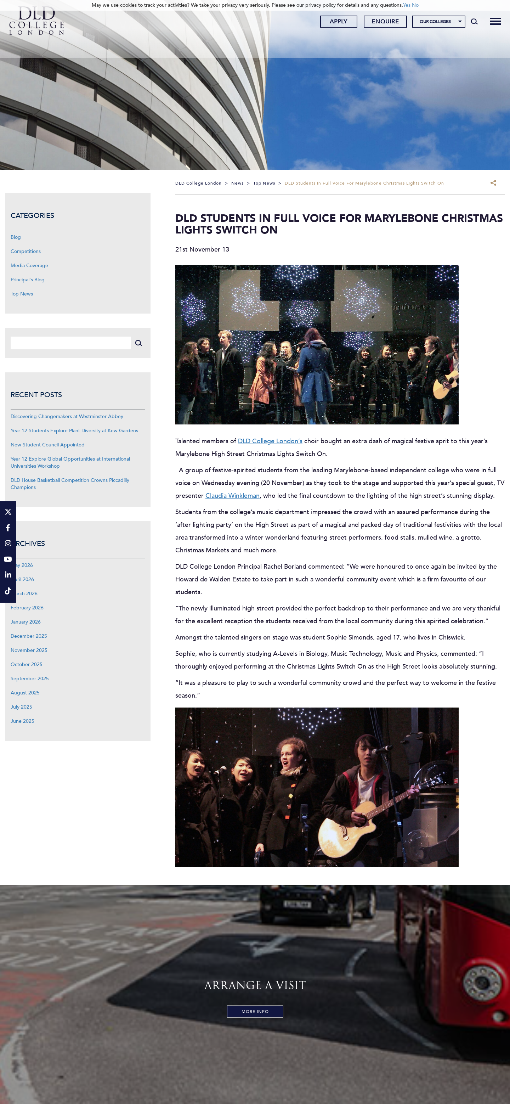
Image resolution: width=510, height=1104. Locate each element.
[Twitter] (8, 512)
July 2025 (21, 707)
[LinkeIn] (8, 576)
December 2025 (29, 636)
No (415, 5)
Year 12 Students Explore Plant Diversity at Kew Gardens (74, 430)
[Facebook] (8, 528)
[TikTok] (8, 591)
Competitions (26, 251)
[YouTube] (8, 560)
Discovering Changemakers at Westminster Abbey (67, 416)
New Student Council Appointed (48, 444)
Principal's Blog (28, 279)
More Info (255, 1011)
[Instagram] (8, 544)
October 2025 (26, 664)
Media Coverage (29, 265)
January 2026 (26, 622)
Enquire (381, 22)
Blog (16, 237)
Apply (335, 22)
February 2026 (27, 607)
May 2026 (22, 565)
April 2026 (22, 579)
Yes (406, 5)
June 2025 (22, 721)
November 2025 (29, 650)
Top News (22, 294)
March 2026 (24, 593)
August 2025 (25, 692)
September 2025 (30, 678)
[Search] (470, 22)
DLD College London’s (270, 441)
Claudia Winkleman (232, 495)
